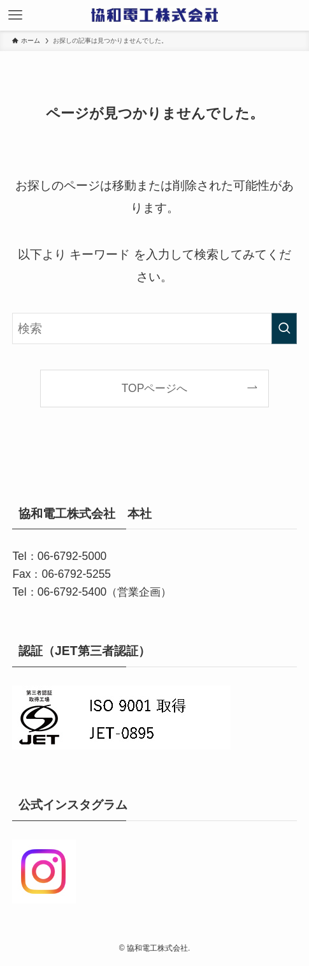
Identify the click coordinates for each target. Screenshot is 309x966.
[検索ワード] (154, 328)
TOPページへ (155, 388)
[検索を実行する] (284, 328)
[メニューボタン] (15, 15)
